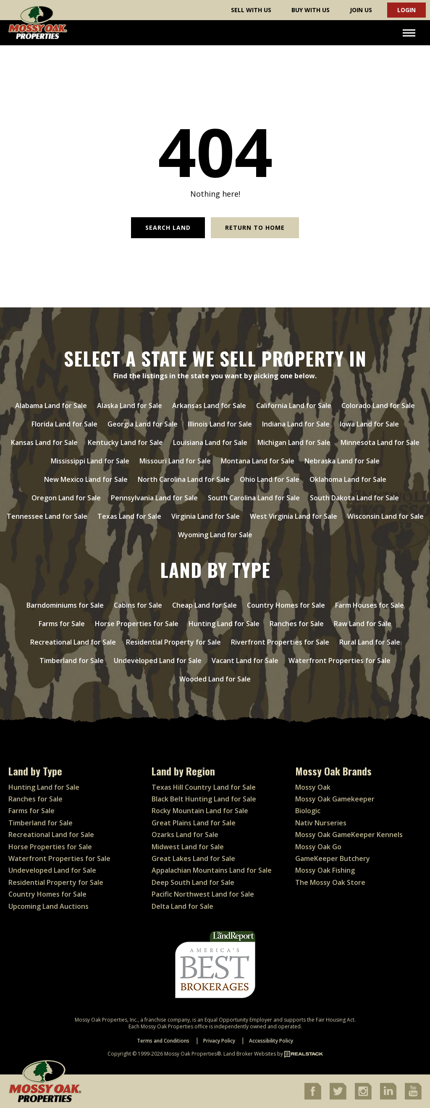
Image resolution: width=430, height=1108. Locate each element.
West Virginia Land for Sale (293, 516)
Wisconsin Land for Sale (385, 516)
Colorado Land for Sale (378, 405)
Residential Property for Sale (173, 642)
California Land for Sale (293, 405)
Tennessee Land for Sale (47, 516)
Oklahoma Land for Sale (347, 479)
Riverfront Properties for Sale (280, 642)
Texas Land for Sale (129, 516)
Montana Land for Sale (257, 461)
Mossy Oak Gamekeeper (335, 799)
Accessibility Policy (271, 1040)
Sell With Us (251, 10)
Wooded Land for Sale (215, 679)
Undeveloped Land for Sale (158, 660)
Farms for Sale (62, 623)
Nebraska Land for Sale (342, 461)
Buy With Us (310, 10)
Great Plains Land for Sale (194, 822)
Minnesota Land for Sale (380, 442)
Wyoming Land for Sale (215, 534)
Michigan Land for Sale (293, 442)
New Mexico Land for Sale (86, 479)
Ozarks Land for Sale (185, 834)
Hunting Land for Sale (224, 623)
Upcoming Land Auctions (48, 906)
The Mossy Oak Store (330, 882)
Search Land (168, 227)
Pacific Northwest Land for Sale (203, 894)
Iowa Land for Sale (369, 424)
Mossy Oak (312, 787)
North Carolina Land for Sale (184, 479)
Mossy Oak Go (318, 846)
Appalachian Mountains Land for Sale (212, 870)
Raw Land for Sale (362, 623)
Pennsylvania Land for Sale (154, 497)
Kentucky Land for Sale (125, 442)
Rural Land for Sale (369, 642)
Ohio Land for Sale (269, 479)
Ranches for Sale (297, 623)
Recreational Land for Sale (73, 642)
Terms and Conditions (163, 1040)
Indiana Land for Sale (296, 424)
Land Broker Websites (249, 1053)
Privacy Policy (219, 1040)
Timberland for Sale (71, 660)
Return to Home (255, 227)
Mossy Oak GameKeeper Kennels (349, 834)
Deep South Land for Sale (193, 882)
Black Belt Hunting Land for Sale (204, 799)
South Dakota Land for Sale (354, 497)
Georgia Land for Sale (143, 424)
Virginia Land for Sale (205, 516)
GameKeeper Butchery (332, 858)
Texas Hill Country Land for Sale (204, 787)
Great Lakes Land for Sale (193, 858)
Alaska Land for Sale (129, 405)
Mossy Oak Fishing (325, 870)
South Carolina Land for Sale (254, 497)
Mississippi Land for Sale (90, 461)
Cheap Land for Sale (204, 605)
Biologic (307, 810)
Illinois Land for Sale (220, 424)
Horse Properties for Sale (136, 623)
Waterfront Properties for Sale (339, 660)
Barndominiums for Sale (65, 605)
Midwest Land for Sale (188, 846)
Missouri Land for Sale (175, 461)
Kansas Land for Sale (44, 442)
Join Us (361, 10)
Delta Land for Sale (182, 906)
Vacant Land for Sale (245, 660)
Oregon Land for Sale (66, 497)
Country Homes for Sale (286, 605)
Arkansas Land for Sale (209, 405)
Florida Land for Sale (64, 424)
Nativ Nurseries (320, 822)
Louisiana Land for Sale (210, 442)
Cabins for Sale (138, 605)
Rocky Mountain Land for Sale (200, 810)
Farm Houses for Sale (369, 605)
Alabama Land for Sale (51, 405)
